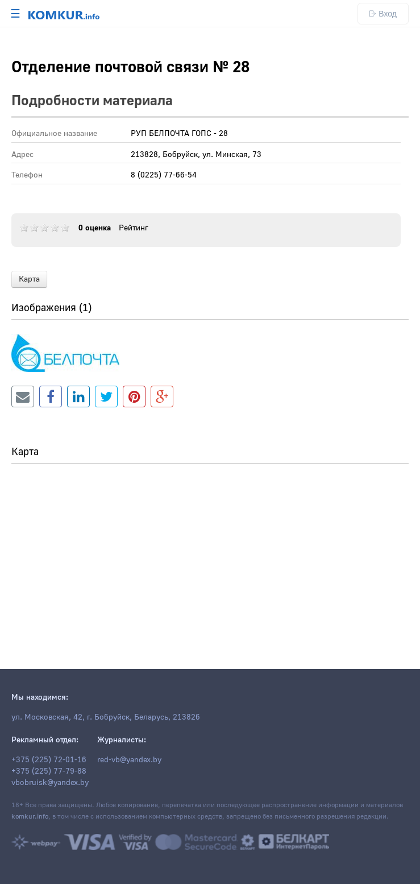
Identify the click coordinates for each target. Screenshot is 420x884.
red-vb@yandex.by (129, 760)
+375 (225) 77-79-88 (48, 771)
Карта (29, 279)
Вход (383, 13)
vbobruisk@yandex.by (50, 783)
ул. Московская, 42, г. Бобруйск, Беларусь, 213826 (105, 717)
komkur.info (29, 816)
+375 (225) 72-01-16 (48, 760)
